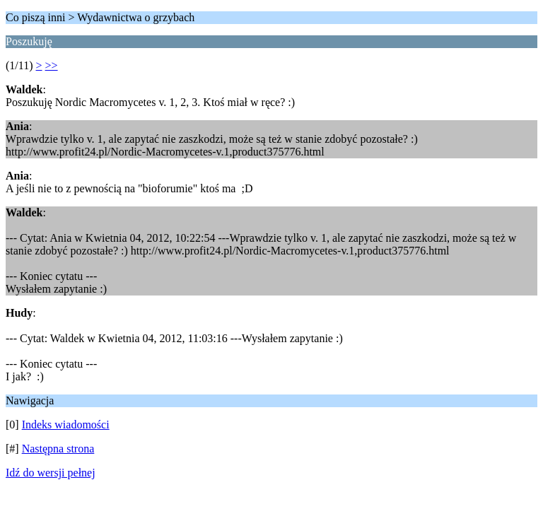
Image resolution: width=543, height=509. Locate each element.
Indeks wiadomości (66, 425)
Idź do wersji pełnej (50, 473)
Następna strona (58, 449)
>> (51, 65)
